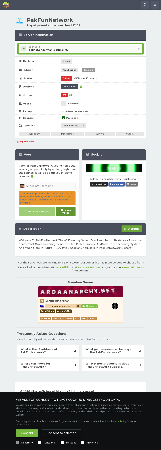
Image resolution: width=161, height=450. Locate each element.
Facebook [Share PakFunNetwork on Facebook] (117, 184)
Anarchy (45, 318)
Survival (99, 134)
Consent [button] (27, 433)
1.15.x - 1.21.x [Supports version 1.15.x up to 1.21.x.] (70, 86)
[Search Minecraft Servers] (145, 5)
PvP (84, 318)
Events (68, 318)
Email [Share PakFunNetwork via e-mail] (133, 184)
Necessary (27, 442)
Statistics (71, 442)
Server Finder (131, 267)
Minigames (67, 134)
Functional (49, 442)
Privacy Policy (118, 421)
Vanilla (129, 134)
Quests (92, 318)
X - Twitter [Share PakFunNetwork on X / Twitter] (100, 184)
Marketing (92, 442)
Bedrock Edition (89, 267)
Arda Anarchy (57, 301)
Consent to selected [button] (61, 433)
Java (69, 70)
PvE (77, 318)
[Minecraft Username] (47, 186)
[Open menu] (155, 5)
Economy (34, 134)
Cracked (88, 70)
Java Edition (63, 267)
